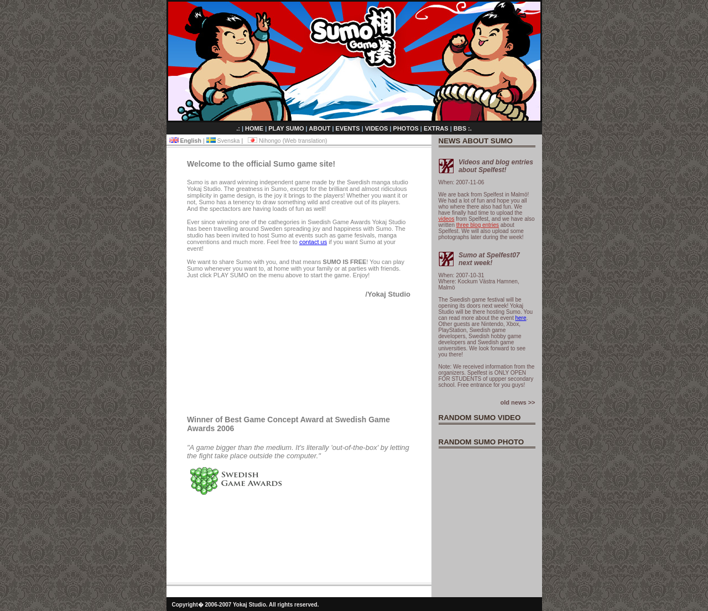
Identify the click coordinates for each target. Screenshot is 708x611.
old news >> (518, 402)
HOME (255, 128)
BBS (461, 128)
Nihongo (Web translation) (287, 140)
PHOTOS (406, 128)
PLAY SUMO (286, 128)
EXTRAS (437, 128)
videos (447, 219)
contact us (313, 242)
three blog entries (477, 225)
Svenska (224, 140)
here (520, 318)
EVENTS (349, 128)
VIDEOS (377, 128)
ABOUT (320, 128)
